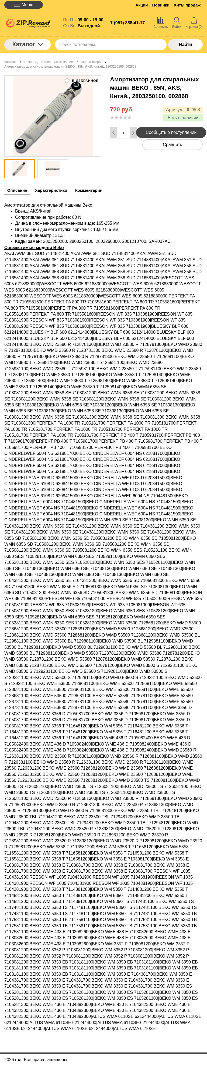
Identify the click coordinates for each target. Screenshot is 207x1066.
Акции (142, 5)
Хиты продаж (187, 5)
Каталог (27, 44)
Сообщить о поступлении (171, 132)
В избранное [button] (81, 80)
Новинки (161, 5)
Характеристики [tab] (58, 190)
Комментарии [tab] (101, 190)
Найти (185, 44)
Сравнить (172, 144)
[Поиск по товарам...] (111, 44)
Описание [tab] (19, 190)
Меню (23, 4)
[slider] (121, 117)
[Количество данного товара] (123, 133)
